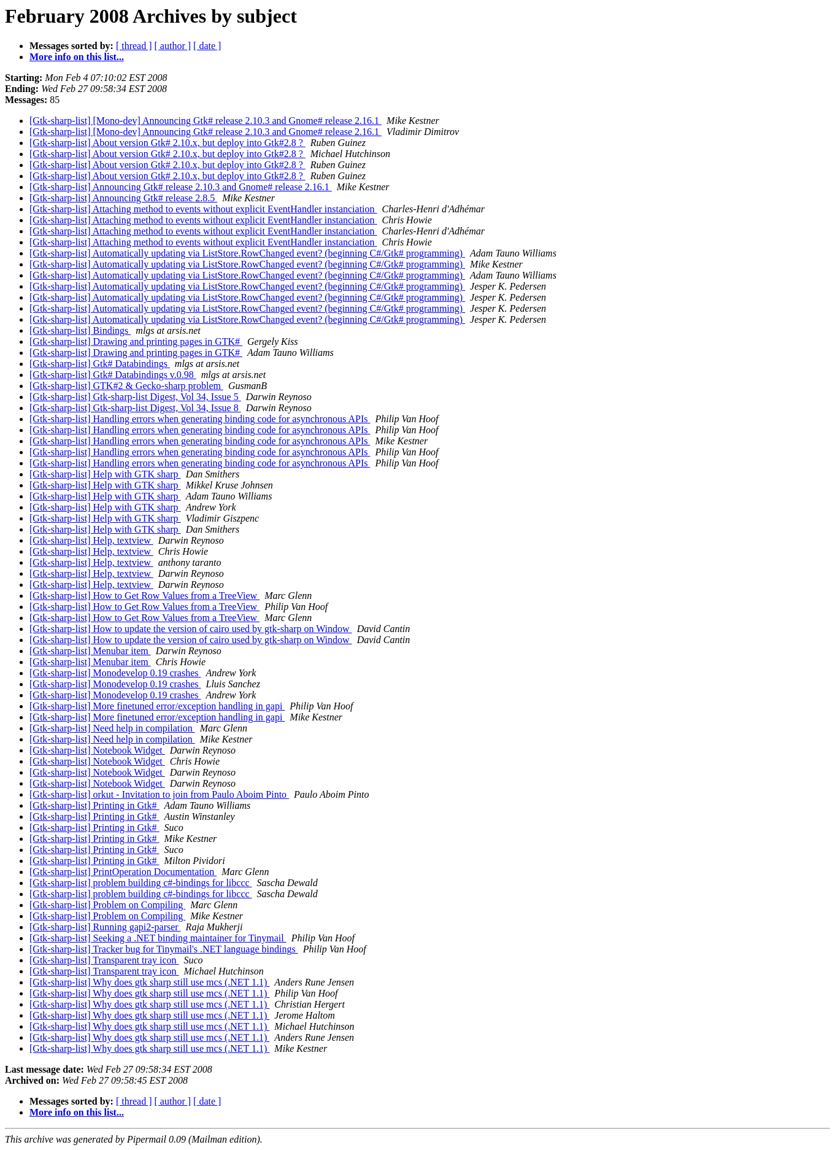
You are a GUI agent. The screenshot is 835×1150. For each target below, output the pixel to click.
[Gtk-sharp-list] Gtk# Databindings (99, 363)
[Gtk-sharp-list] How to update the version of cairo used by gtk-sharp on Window (190, 628)
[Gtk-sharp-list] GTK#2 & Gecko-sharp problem (126, 385)
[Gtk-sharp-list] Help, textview (91, 540)
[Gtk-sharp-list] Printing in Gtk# (94, 805)
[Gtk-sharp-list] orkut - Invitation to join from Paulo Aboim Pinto (159, 794)
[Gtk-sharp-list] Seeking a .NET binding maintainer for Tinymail (158, 938)
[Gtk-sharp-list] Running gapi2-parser (105, 927)
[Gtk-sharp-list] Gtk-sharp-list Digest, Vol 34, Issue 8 (135, 408)
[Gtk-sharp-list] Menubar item (90, 651)
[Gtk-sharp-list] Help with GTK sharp (105, 474)
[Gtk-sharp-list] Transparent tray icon (104, 960)
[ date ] (207, 46)
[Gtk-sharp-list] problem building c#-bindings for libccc (140, 883)
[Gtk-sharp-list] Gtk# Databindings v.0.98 (112, 374)
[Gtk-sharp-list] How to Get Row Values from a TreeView (144, 595)
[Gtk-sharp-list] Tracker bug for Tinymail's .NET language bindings (163, 949)
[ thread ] (134, 46)
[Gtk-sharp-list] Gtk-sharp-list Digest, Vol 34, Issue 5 (135, 397)
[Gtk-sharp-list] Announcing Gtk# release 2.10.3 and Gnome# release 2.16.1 (180, 187)
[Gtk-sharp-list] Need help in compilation (112, 728)
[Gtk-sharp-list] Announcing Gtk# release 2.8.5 (123, 198)
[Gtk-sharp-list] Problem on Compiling (107, 905)
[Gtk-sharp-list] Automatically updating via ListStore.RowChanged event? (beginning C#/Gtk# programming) (247, 253)
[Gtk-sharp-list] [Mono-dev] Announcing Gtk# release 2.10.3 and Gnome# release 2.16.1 (205, 120)
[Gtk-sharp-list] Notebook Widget (97, 750)
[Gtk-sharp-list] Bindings (80, 330)
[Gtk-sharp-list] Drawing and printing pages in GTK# (135, 341)
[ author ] (173, 46)
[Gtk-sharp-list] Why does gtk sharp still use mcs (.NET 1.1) (149, 982)
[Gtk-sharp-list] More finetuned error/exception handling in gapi (157, 706)
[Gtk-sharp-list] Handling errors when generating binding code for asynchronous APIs (199, 419)
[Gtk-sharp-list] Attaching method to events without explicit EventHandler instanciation (203, 209)
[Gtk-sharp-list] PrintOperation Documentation (123, 871)
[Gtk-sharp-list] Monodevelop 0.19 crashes (115, 673)
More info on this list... (76, 57)
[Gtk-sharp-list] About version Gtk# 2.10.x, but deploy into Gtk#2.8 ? (167, 142)
